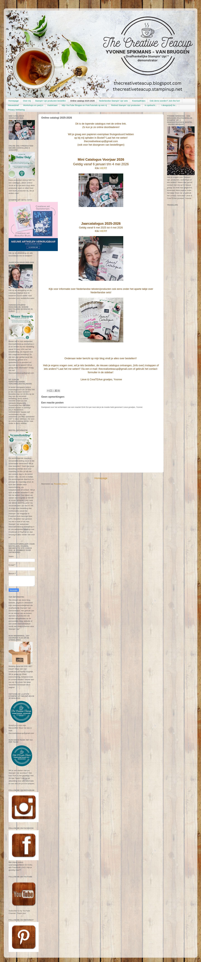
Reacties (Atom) (61, 484)
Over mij (27, 101)
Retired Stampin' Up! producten (125, 105)
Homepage (13, 101)
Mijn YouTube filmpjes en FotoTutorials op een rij (84, 105)
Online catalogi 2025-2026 (82, 101)
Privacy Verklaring (16, 110)
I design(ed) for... (169, 105)
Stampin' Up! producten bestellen (50, 101)
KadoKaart (52, 105)
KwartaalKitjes (138, 101)
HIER (103, 168)
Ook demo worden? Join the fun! (165, 101)
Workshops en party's (33, 105)
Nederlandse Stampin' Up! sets (113, 101)
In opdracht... (151, 105)
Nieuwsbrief (13, 105)
